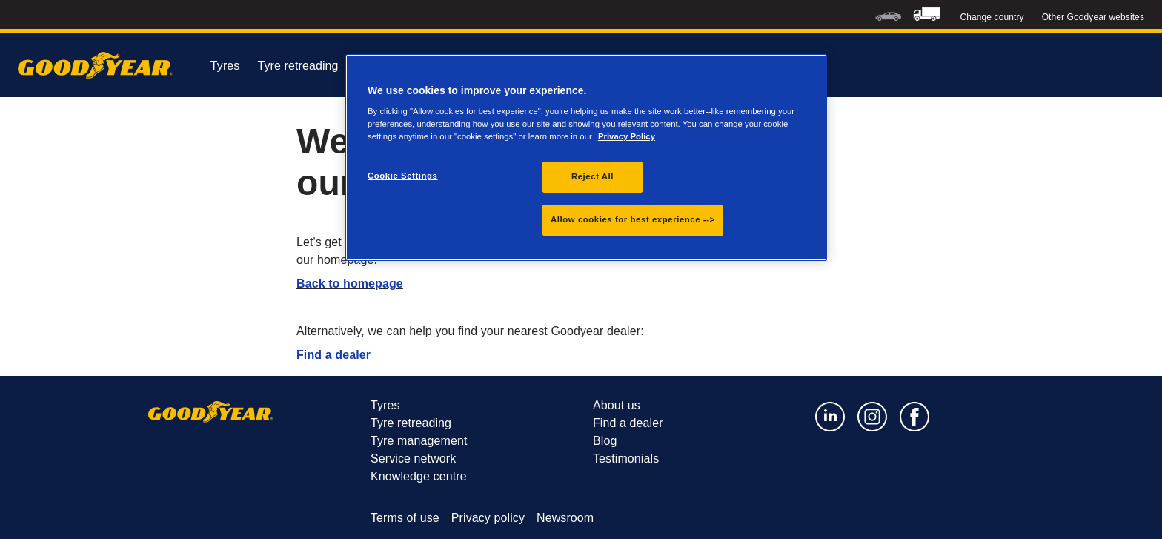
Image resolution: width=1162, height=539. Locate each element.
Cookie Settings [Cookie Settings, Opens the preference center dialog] (403, 175)
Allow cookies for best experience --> (633, 219)
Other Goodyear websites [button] (1093, 17)
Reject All (592, 176)
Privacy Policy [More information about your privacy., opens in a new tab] (626, 136)
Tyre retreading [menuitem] (310, 66)
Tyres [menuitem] (225, 65)
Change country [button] (992, 17)
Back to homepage (349, 283)
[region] (586, 158)
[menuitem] (888, 14)
